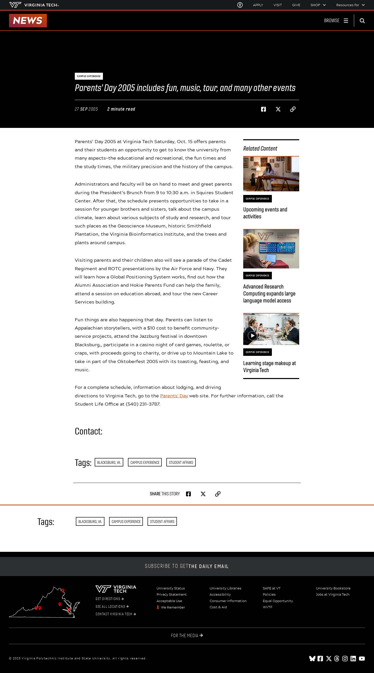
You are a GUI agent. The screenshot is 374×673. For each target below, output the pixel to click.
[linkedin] (354, 658)
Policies (269, 594)
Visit (277, 5)
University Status (171, 588)
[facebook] (321, 658)
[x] (329, 658)
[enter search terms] (364, 20)
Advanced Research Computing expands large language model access (269, 293)
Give (296, 5)
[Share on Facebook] (263, 109)
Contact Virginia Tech (116, 614)
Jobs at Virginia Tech (332, 594)
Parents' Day (174, 395)
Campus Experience (145, 462)
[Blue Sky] (312, 658)
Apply (258, 5)
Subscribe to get (187, 566)
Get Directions (110, 599)
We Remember (173, 607)
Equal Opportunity (278, 601)
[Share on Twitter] (278, 109)
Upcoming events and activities (265, 213)
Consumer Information (228, 601)
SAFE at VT (272, 588)
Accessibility (220, 594)
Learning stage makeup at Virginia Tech (269, 367)
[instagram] (345, 658)
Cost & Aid (218, 607)
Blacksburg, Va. (109, 462)
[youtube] (362, 658)
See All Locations (112, 607)
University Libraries (225, 588)
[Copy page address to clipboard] (293, 109)
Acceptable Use (169, 601)
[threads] (337, 658)
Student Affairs (181, 462)
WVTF (267, 607)
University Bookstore (333, 588)
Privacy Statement (172, 594)
